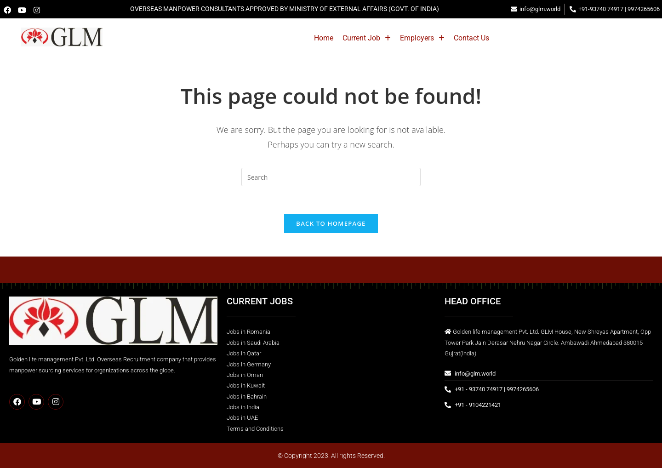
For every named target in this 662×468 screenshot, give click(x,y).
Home (368, 38)
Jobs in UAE (242, 417)
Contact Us (516, 38)
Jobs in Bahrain (247, 396)
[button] (411, 38)
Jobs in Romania (248, 331)
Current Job (411, 38)
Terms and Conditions (255, 428)
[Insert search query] (331, 177)
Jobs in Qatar (244, 353)
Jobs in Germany (249, 364)
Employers (467, 38)
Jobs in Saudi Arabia (253, 342)
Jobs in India (243, 407)
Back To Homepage (330, 223)
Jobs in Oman (245, 374)
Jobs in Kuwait (246, 385)
